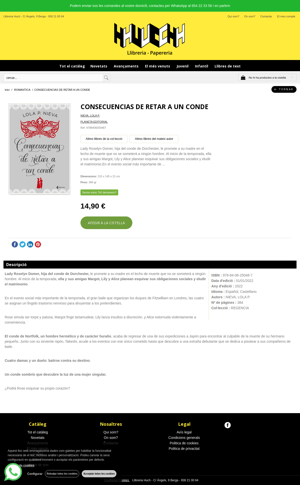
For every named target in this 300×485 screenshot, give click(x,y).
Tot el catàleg (72, 66)
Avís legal (184, 432)
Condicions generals (184, 438)
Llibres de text (228, 66)
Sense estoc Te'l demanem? (99, 192)
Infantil (202, 66)
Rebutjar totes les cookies (62, 473)
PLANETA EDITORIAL (94, 121)
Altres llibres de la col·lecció (104, 139)
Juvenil (183, 66)
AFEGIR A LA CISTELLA (106, 222)
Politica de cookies (184, 443)
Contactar (266, 16)
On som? (249, 16)
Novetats (99, 66)
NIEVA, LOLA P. (90, 115)
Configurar (34, 474)
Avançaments (127, 66)
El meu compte (286, 16)
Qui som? (233, 16)
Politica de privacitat (184, 449)
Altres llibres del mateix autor (154, 139)
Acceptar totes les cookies (99, 473)
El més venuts (158, 66)
